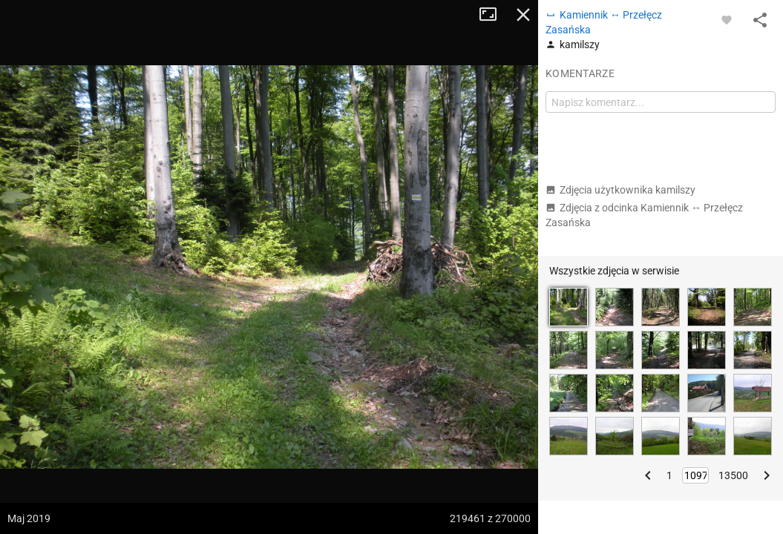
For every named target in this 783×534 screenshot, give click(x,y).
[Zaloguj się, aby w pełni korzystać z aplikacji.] (726, 19)
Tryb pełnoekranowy (493, 15)
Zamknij (523, 15)
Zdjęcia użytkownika (620, 190)
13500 (733, 475)
